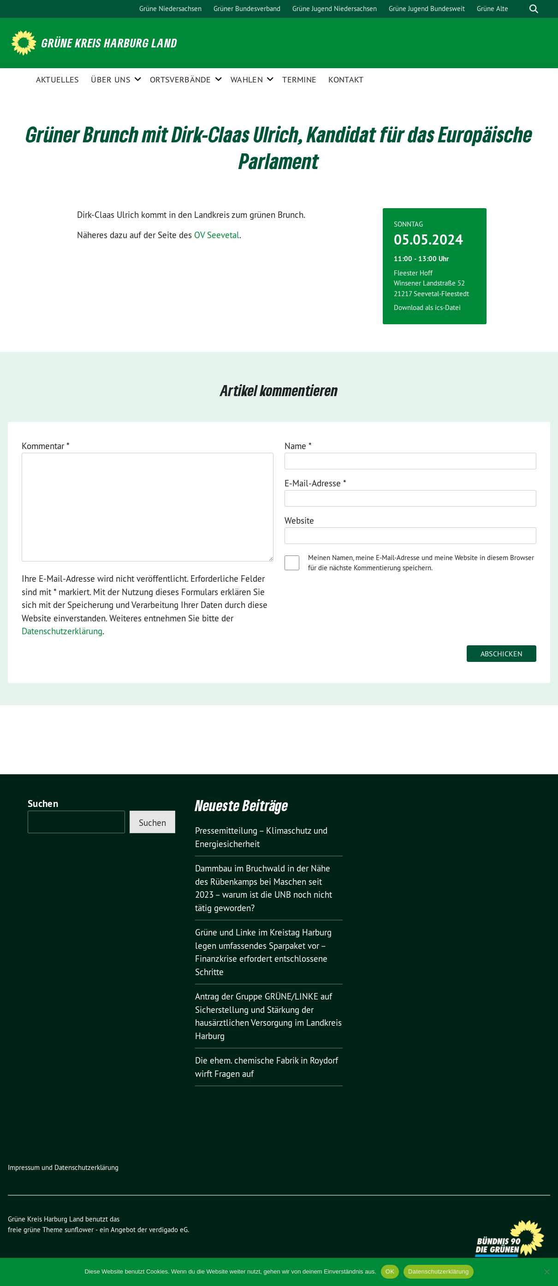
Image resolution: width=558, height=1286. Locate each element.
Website (299, 520)
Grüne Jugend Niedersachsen (334, 8)
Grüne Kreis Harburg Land (109, 43)
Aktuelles (57, 79)
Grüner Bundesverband (247, 8)
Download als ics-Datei (427, 307)
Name (298, 445)
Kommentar (46, 445)
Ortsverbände (180, 79)
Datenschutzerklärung (62, 631)
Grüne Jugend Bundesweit (427, 8)
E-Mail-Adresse (315, 483)
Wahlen (247, 79)
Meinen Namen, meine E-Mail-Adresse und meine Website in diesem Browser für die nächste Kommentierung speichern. (421, 563)
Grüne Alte (492, 8)
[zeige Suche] (534, 9)
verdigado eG (168, 1229)
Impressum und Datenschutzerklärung (63, 1167)
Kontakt (345, 79)
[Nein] (546, 1271)
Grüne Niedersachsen (170, 8)
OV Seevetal (216, 234)
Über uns (110, 79)
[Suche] (520, 9)
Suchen (43, 803)
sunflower (79, 1229)
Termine (299, 79)
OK (390, 1271)
